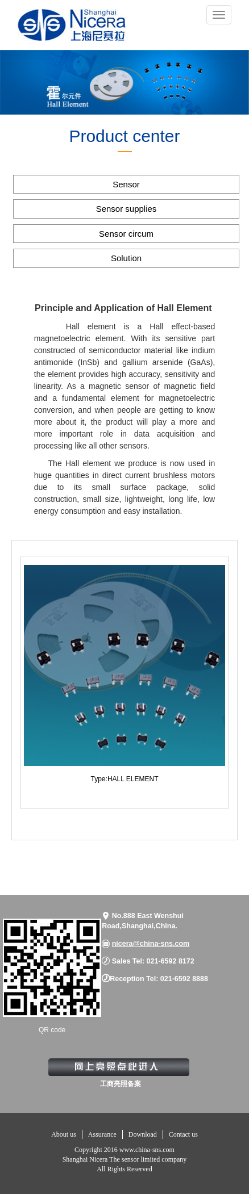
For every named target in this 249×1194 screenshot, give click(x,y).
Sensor (126, 184)
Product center (124, 136)
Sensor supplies (126, 208)
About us (63, 1134)
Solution (126, 258)
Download (142, 1134)
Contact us (183, 1134)
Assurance (102, 1134)
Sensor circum (126, 233)
